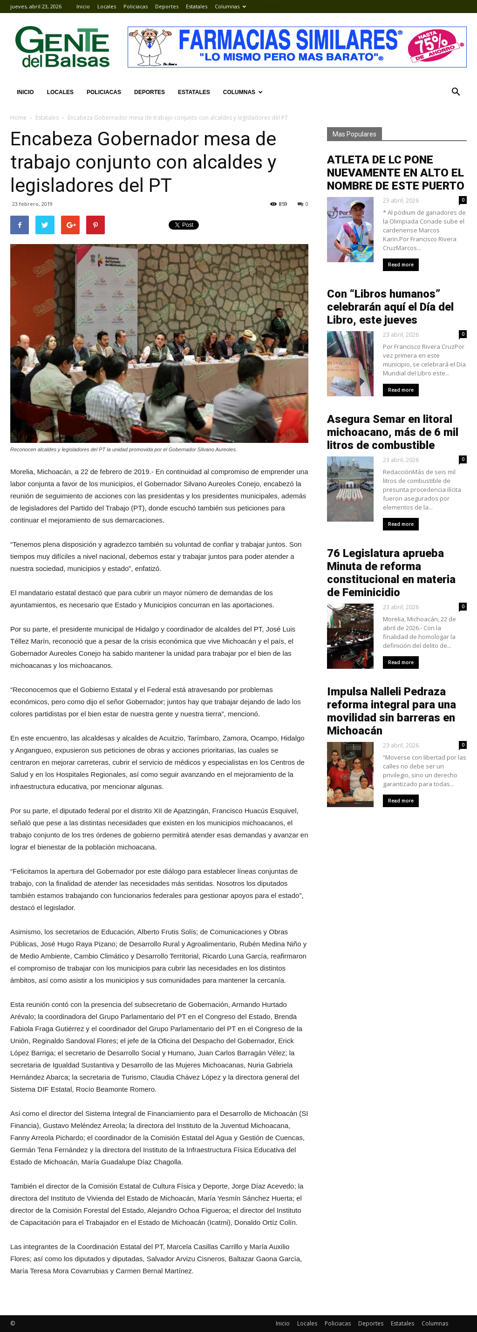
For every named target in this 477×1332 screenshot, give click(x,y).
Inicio (83, 6)
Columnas (230, 6)
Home (18, 118)
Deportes (166, 6)
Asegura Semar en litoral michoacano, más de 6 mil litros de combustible (392, 432)
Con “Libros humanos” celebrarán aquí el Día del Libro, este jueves (390, 306)
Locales (106, 6)
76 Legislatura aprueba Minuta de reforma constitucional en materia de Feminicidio (391, 573)
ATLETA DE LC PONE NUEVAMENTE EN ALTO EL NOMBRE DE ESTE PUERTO (395, 172)
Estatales (196, 6)
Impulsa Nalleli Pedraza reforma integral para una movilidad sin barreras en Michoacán (391, 711)
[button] (455, 92)
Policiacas (135, 6)
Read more (401, 265)
